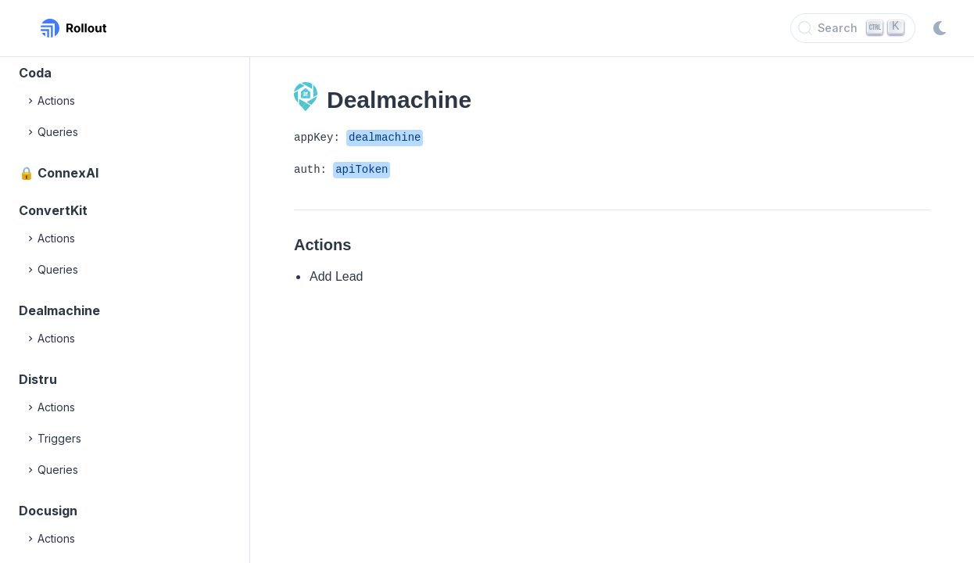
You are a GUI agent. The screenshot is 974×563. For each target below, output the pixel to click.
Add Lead (336, 276)
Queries (51, 132)
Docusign (48, 510)
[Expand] (31, 100)
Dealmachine (59, 310)
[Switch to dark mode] (939, 28)
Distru (38, 379)
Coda (35, 73)
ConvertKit (53, 210)
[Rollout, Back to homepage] (73, 28)
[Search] (853, 28)
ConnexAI (68, 173)
